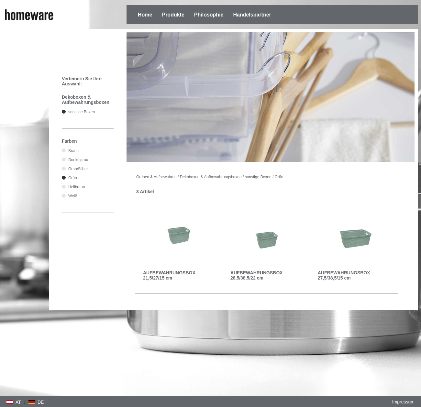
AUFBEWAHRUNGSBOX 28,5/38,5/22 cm (256, 275)
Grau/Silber (78, 169)
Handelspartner (252, 14)
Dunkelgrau (78, 160)
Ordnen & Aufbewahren (156, 177)
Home (145, 14)
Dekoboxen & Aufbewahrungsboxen (211, 177)
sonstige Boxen (258, 177)
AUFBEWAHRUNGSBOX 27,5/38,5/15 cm (344, 275)
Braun (73, 150)
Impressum (403, 401)
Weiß (72, 196)
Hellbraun (76, 187)
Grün (279, 177)
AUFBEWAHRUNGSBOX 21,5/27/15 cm (169, 275)
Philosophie (209, 14)
